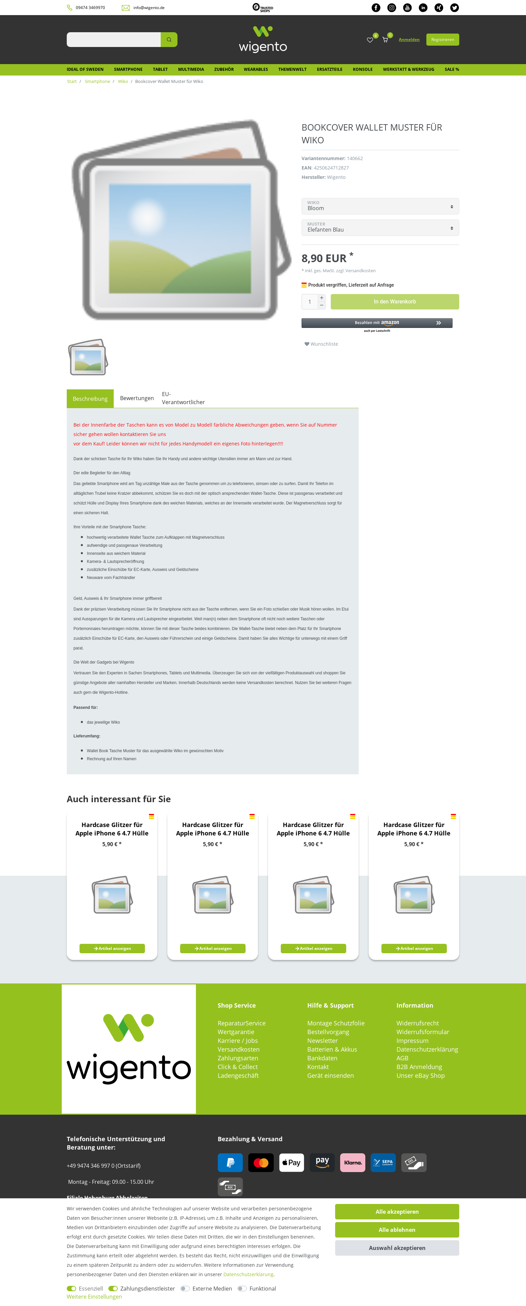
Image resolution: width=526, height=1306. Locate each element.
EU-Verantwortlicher (183, 398)
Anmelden (409, 39)
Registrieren (442, 39)
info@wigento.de (149, 7)
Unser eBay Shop (421, 1075)
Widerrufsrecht (418, 1023)
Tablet (160, 69)
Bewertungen (137, 398)
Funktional (263, 1288)
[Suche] (169, 39)
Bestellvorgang (328, 1032)
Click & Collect (238, 1067)
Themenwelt (292, 69)
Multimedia (191, 69)
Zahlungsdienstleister (147, 1288)
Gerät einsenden (330, 1075)
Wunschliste (321, 344)
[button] (377, 325)
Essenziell (91, 1288)
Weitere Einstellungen (94, 1296)
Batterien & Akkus (332, 1049)
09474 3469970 (90, 7)
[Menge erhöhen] (322, 298)
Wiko (122, 81)
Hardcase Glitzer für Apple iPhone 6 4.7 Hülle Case (112, 829)
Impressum (413, 1040)
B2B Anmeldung (419, 1067)
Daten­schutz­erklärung (248, 1274)
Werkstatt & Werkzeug (408, 69)
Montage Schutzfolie (336, 1023)
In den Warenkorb (395, 301)
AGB (403, 1058)
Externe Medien (212, 1288)
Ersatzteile (330, 69)
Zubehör (224, 69)
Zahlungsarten (238, 1058)
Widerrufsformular (423, 1032)
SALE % (452, 69)
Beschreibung (90, 398)
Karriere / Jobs (238, 1040)
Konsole (363, 69)
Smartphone (128, 69)
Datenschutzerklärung (427, 1049)
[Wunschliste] (370, 40)
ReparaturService (242, 1023)
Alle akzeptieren (397, 1211)
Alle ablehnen (397, 1230)
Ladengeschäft (238, 1075)
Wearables (256, 69)
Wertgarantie (236, 1032)
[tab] (90, 398)
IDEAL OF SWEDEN (85, 69)
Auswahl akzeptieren (397, 1248)
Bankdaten (322, 1058)
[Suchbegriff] (114, 39)
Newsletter (322, 1040)
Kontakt (318, 1067)
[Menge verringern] (322, 305)
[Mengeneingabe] (310, 301)
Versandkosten (360, 271)
